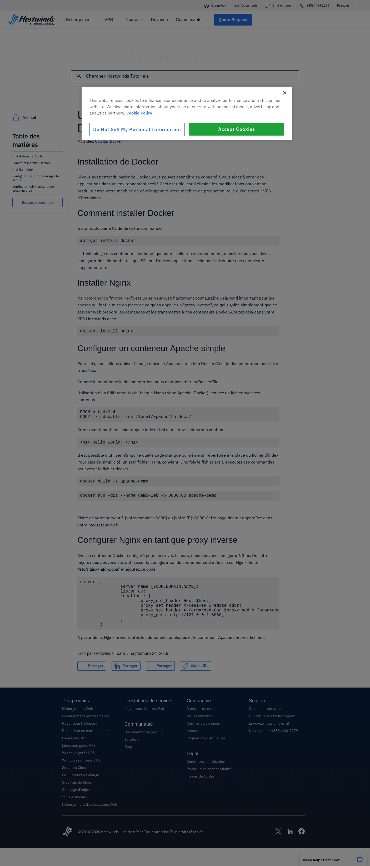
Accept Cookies (236, 129)
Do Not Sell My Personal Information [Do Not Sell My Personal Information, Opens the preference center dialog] (137, 129)
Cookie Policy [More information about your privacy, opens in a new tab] (139, 113)
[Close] (285, 93)
